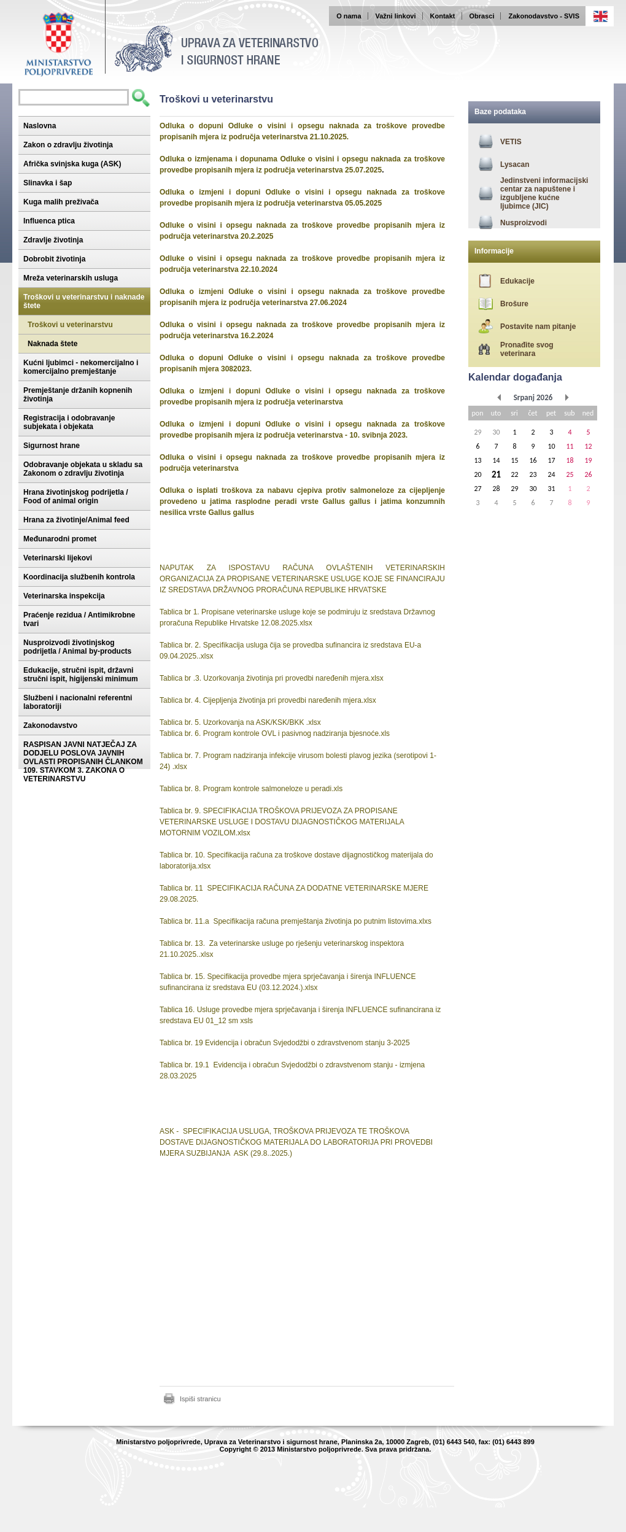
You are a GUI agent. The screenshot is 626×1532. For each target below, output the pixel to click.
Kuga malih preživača (61, 202)
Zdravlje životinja (53, 240)
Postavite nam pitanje (538, 326)
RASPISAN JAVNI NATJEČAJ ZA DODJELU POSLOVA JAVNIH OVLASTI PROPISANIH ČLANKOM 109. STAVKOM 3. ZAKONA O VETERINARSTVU (83, 761)
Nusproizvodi (523, 223)
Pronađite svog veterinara (527, 349)
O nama (348, 16)
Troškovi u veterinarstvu (70, 324)
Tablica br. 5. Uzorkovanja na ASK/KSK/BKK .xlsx (240, 722)
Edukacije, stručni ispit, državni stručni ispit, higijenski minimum (80, 674)
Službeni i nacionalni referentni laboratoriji (77, 702)
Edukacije (517, 281)
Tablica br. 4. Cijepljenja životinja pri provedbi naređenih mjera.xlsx (268, 700)
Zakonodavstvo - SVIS (543, 16)
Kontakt (442, 16)
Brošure (514, 304)
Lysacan (515, 164)
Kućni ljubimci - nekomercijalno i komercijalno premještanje (80, 367)
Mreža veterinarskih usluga (70, 278)
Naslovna (39, 126)
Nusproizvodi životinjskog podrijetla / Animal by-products (77, 647)
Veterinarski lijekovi (57, 558)
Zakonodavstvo (50, 725)
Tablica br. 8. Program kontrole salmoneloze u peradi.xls (251, 788)
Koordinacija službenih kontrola (79, 577)
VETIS (511, 141)
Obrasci (482, 16)
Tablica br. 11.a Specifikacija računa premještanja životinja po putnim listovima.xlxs (295, 921)
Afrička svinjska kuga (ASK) (72, 164)
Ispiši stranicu (200, 1398)
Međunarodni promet (59, 539)
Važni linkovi (396, 16)
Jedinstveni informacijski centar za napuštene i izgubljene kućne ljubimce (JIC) (544, 193)
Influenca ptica (49, 221)
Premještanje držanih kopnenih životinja (77, 394)
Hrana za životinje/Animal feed (76, 520)
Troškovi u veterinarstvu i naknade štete (83, 301)
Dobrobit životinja (54, 259)
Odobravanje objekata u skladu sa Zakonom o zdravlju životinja (82, 469)
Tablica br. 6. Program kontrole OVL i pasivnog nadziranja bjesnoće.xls (275, 733)
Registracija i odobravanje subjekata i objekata (69, 422)
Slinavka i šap (47, 183)
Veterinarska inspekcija (64, 596)
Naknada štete (52, 343)
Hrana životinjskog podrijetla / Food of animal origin (75, 496)
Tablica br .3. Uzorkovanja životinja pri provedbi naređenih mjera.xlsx (272, 678)
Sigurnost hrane (51, 445)
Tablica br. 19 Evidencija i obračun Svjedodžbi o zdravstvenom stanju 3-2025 (285, 1043)
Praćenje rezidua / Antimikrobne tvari (79, 619)
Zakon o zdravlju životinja (68, 145)
